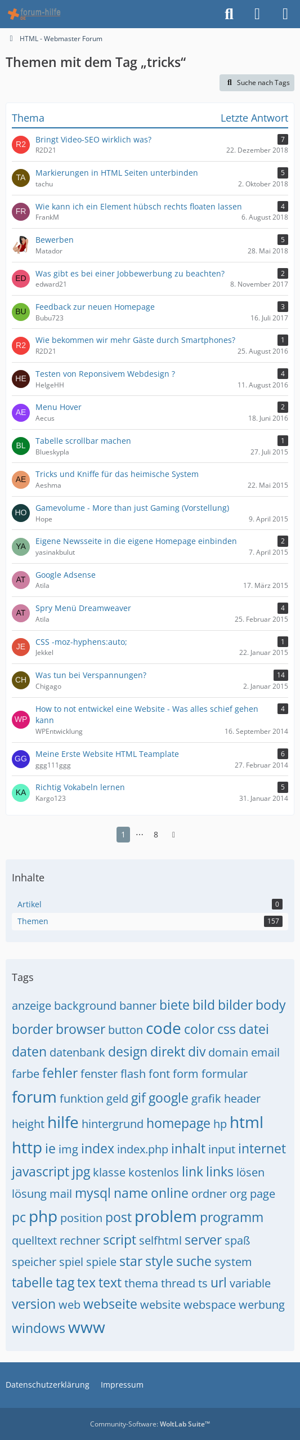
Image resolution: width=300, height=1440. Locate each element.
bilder (235, 1005)
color (199, 1029)
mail (61, 1193)
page (262, 1193)
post (118, 1217)
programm (231, 1217)
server (203, 1240)
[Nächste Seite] (174, 835)
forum (34, 1096)
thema (141, 1283)
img (68, 1149)
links (220, 1171)
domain (228, 1052)
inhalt (188, 1148)
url (219, 1282)
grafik (206, 1098)
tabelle (32, 1282)
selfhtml (160, 1240)
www (86, 1327)
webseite (110, 1304)
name (131, 1193)
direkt (167, 1051)
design (127, 1051)
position (81, 1217)
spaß (237, 1240)
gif (138, 1098)
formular (225, 1073)
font (159, 1073)
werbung (262, 1304)
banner (137, 1005)
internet (262, 1148)
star (130, 1261)
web (69, 1304)
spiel (71, 1261)
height (28, 1123)
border (32, 1029)
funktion (82, 1098)
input (221, 1149)
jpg (81, 1171)
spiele (101, 1261)
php (43, 1216)
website (160, 1304)
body (271, 1005)
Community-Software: (150, 1424)
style (159, 1261)
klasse (109, 1172)
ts (203, 1283)
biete (174, 1005)
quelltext (34, 1240)
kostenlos (153, 1172)
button (125, 1029)
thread (178, 1283)
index (97, 1148)
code (163, 1027)
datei (254, 1029)
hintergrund (113, 1123)
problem (166, 1216)
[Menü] (285, 14)
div (196, 1051)
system (233, 1261)
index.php (142, 1149)
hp (220, 1123)
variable (250, 1283)
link (192, 1171)
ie (50, 1148)
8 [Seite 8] (156, 834)
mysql (93, 1193)
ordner (209, 1193)
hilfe (63, 1122)
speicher (34, 1261)
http (27, 1147)
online (170, 1193)
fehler (60, 1073)
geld (117, 1098)
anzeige (31, 1005)
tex (86, 1282)
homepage (178, 1123)
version (34, 1304)
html (246, 1122)
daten (29, 1051)
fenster (99, 1073)
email (265, 1052)
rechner (80, 1240)
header (242, 1098)
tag (65, 1282)
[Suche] (229, 14)
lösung (29, 1193)
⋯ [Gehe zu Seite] (140, 834)
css (226, 1029)
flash (133, 1073)
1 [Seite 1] (123, 834)
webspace (209, 1304)
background (85, 1005)
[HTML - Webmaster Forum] (34, 14)
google (169, 1098)
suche (194, 1261)
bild (203, 1005)
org (238, 1193)
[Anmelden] (257, 14)
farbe (25, 1073)
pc (19, 1217)
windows (38, 1328)
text (110, 1282)
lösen (250, 1172)
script (119, 1240)
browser (80, 1029)
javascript (40, 1171)
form (186, 1073)
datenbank (77, 1052)
